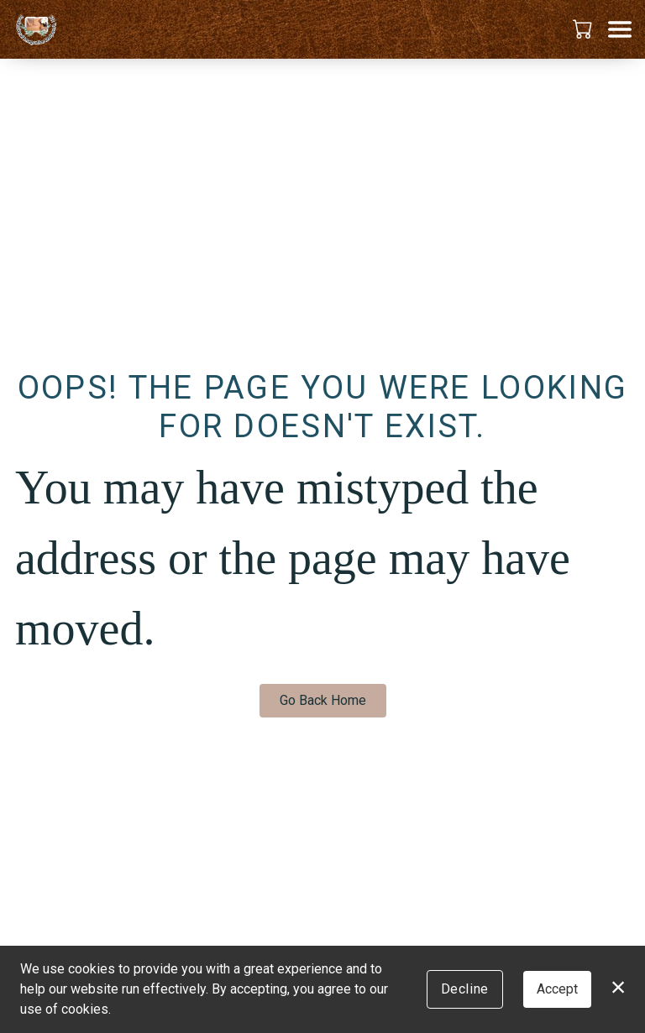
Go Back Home (323, 700)
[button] (584, 28)
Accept (557, 989)
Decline (465, 989)
